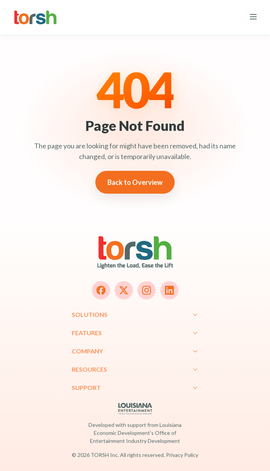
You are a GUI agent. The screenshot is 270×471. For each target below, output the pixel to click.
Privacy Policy (182, 455)
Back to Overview (135, 182)
